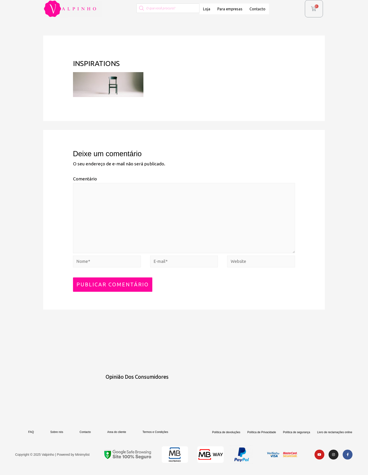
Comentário (85, 178)
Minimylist (82, 458)
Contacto (257, 9)
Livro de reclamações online (334, 436)
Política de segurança (296, 436)
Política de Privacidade (261, 436)
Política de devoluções (226, 436)
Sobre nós (56, 436)
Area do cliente (116, 436)
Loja (206, 9)
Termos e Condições (155, 436)
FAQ (31, 436)
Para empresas (229, 9)
